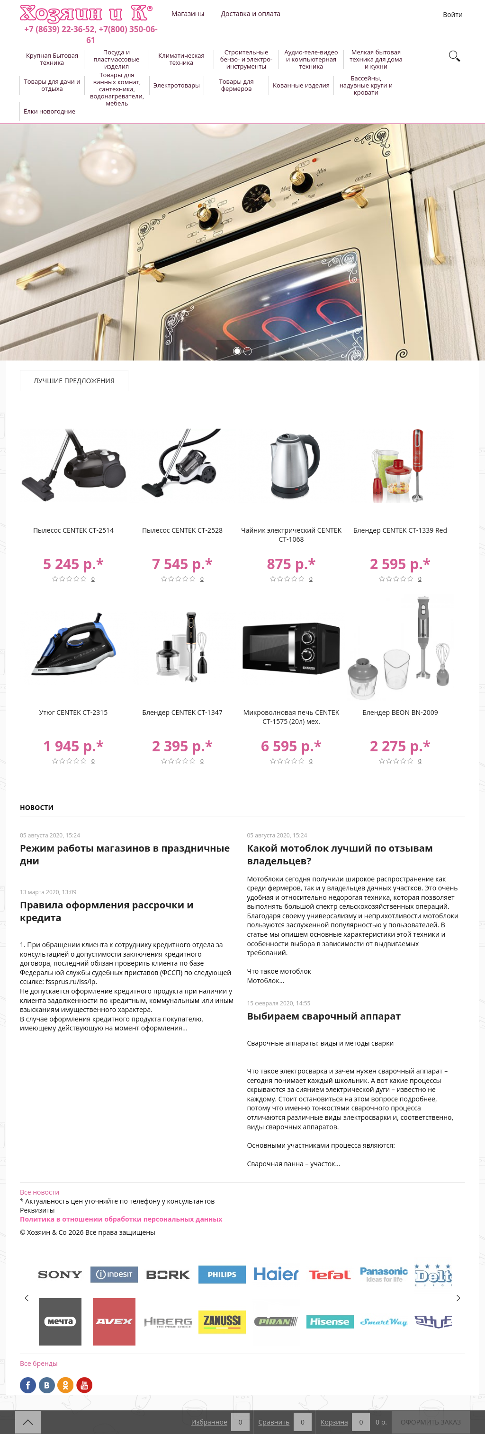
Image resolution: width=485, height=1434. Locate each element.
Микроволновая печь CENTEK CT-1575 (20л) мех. (291, 717)
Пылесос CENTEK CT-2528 (182, 530)
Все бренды (39, 1363)
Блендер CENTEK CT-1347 (182, 712)
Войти (453, 14)
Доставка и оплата (250, 13)
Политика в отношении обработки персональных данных (121, 1218)
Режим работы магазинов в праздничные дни (125, 854)
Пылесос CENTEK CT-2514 (73, 530)
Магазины (187, 13)
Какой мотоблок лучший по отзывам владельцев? (339, 854)
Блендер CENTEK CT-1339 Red (400, 530)
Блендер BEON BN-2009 (400, 712)
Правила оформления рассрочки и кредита (107, 911)
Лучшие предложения (74, 380)
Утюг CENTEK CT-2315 (73, 712)
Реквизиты (37, 1209)
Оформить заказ (431, 1421)
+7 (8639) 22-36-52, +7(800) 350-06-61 (90, 34)
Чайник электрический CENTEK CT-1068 (291, 535)
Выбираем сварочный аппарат (324, 1016)
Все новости (39, 1192)
